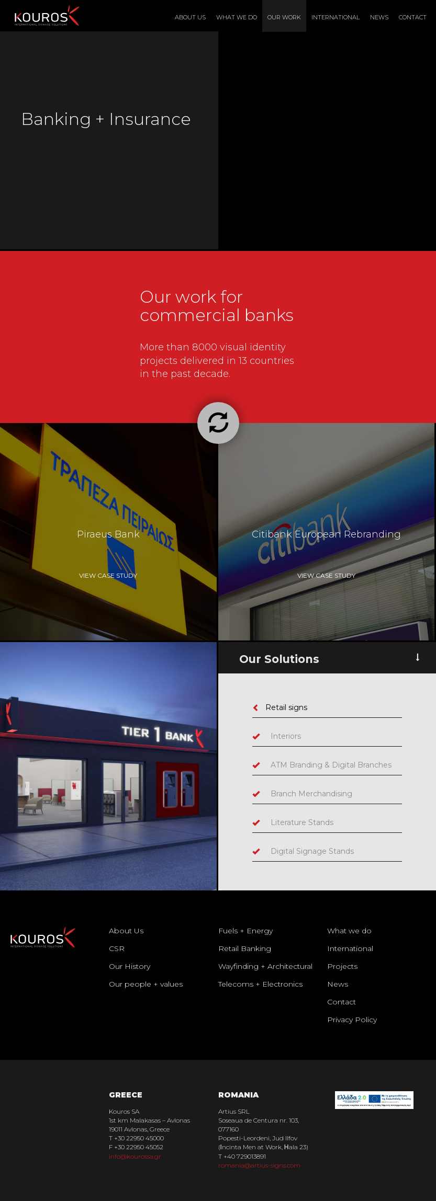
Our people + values (146, 984)
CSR (117, 948)
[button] (218, 423)
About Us (190, 17)
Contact (413, 17)
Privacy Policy (352, 1019)
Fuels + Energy (245, 930)
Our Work (284, 17)
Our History (129, 966)
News (379, 17)
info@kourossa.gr (135, 1156)
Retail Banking (244, 948)
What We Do (236, 17)
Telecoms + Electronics (260, 984)
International (335, 17)
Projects (342, 966)
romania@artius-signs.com (259, 1165)
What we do (349, 930)
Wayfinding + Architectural (265, 966)
